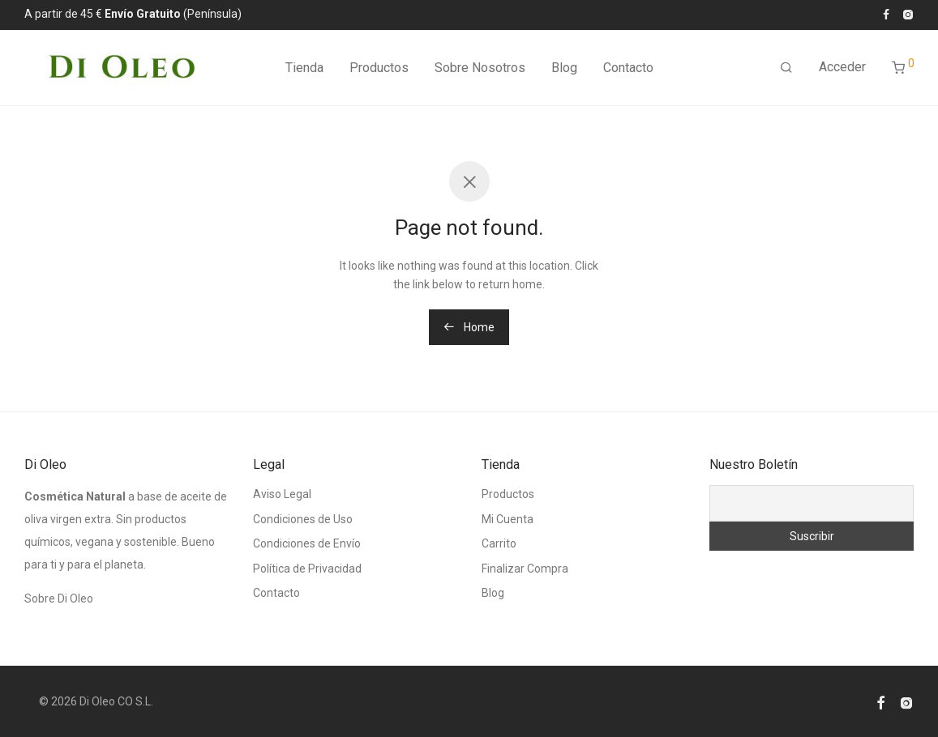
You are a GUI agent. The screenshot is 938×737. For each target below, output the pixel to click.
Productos (379, 68)
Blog (564, 68)
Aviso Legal (282, 494)
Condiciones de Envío (307, 543)
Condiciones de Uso (303, 519)
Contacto (628, 68)
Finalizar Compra (525, 568)
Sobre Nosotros (480, 68)
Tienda (304, 68)
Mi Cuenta (507, 519)
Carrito (499, 543)
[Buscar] (786, 69)
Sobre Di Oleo (58, 598)
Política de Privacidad (307, 568)
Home (469, 327)
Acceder (842, 67)
